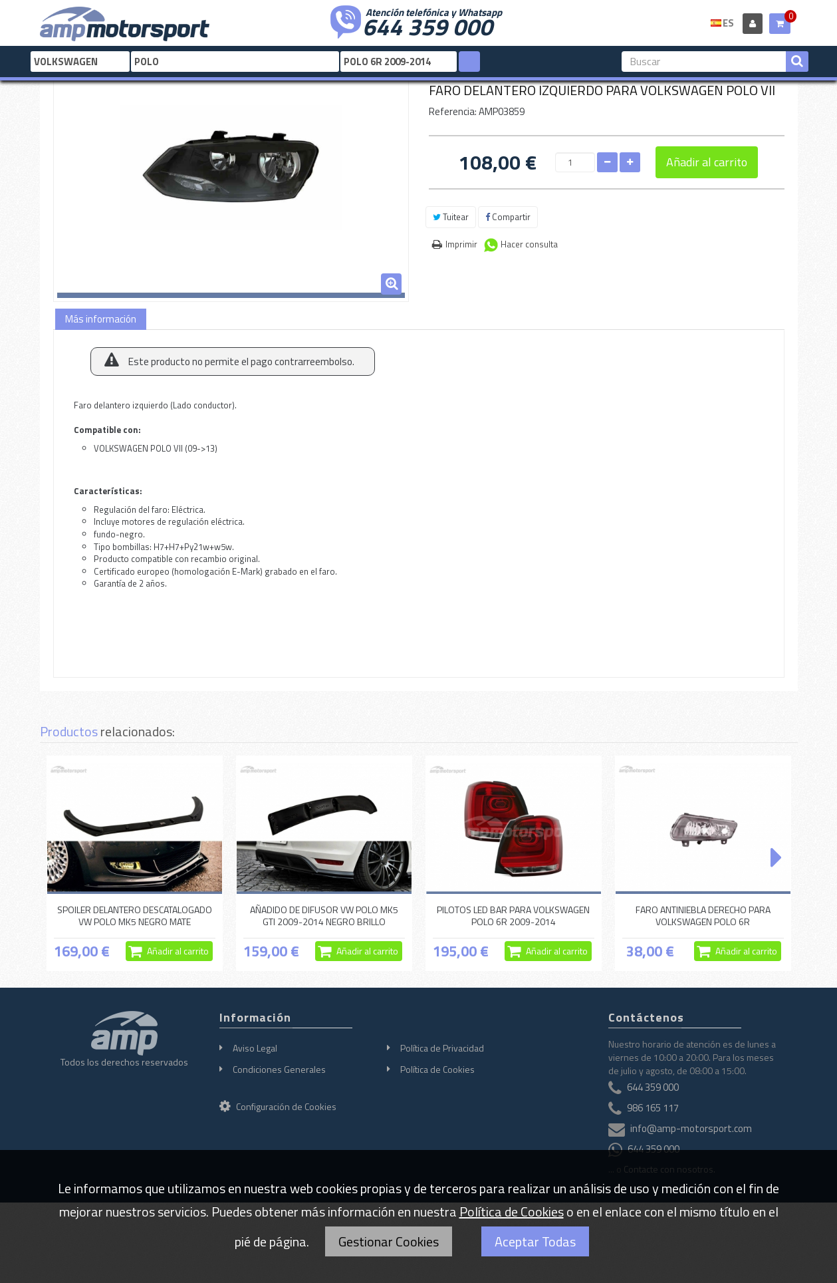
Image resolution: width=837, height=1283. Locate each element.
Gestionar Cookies (388, 1241)
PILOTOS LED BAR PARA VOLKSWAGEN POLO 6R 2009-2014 (513, 915)
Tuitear (451, 216)
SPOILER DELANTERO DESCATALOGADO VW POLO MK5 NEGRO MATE (134, 915)
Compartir (508, 216)
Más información (100, 319)
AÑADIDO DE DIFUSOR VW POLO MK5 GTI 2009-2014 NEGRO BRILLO (324, 915)
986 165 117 (653, 1107)
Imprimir (461, 244)
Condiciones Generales (279, 1069)
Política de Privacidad (442, 1048)
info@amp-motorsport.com (691, 1128)
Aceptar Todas (535, 1241)
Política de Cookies (437, 1069)
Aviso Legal (255, 1048)
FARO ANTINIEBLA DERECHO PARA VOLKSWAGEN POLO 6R (703, 915)
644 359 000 (427, 25)
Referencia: (453, 111)
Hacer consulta (529, 244)
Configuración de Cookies (277, 1106)
